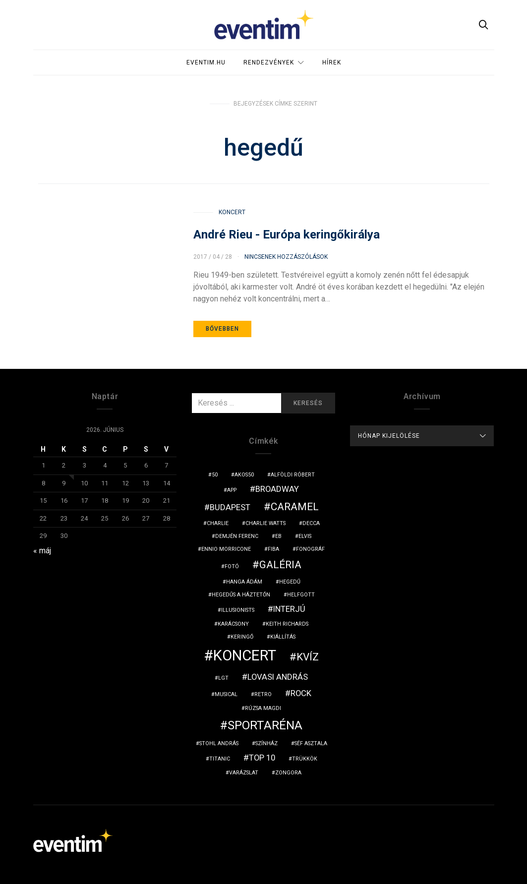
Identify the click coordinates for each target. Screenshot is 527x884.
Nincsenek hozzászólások (286, 256)
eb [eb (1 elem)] (278, 536)
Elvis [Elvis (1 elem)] (304, 536)
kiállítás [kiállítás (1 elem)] (282, 637)
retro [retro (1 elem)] (263, 694)
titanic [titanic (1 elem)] (219, 759)
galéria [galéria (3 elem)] (280, 565)
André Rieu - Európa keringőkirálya (286, 234)
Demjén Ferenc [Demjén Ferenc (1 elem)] (236, 536)
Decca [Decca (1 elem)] (311, 523)
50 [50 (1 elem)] (215, 474)
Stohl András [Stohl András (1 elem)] (218, 743)
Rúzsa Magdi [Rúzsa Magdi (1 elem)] (263, 708)
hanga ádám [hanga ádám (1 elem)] (244, 582)
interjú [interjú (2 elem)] (289, 609)
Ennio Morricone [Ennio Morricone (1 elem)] (226, 549)
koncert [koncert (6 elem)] (244, 655)
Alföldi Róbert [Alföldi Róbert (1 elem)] (293, 474)
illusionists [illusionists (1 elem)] (237, 610)
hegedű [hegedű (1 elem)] (289, 582)
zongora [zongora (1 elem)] (288, 772)
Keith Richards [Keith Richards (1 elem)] (287, 624)
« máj (42, 550)
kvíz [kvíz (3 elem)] (307, 657)
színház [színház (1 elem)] (266, 743)
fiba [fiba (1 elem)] (273, 549)
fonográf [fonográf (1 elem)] (310, 549)
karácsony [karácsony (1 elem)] (233, 624)
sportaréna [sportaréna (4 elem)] (265, 725)
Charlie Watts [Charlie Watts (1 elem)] (265, 523)
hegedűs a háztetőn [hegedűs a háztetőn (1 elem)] (241, 594)
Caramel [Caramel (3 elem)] (295, 507)
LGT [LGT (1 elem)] (223, 678)
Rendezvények (268, 62)
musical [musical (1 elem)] (226, 694)
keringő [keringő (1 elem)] (242, 637)
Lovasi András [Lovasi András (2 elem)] (277, 677)
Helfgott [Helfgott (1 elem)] (301, 594)
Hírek (331, 62)
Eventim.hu (206, 62)
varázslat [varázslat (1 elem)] (243, 772)
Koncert (232, 212)
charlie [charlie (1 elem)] (218, 523)
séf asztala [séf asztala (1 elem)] (310, 743)
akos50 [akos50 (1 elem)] (244, 474)
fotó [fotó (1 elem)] (232, 566)
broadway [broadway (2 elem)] (277, 489)
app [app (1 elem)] (231, 490)
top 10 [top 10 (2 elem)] (262, 758)
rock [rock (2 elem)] (301, 693)
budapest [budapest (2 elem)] (230, 507)
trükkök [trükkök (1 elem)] (304, 759)
